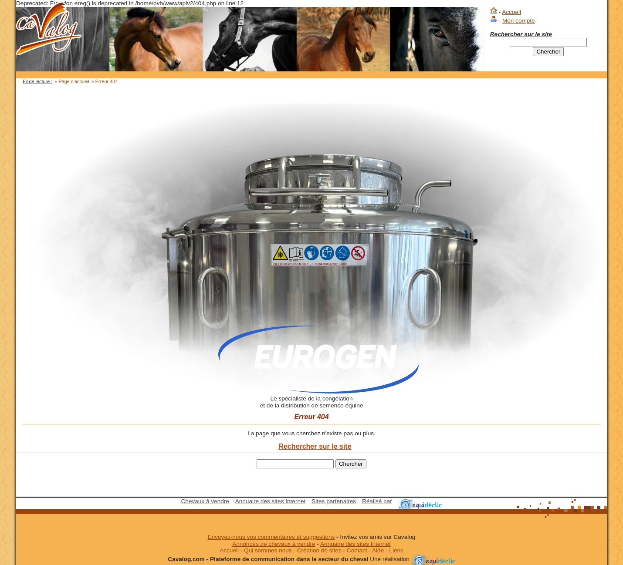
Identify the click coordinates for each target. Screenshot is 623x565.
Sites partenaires (334, 501)
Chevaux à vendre (205, 501)
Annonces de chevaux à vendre (273, 544)
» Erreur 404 (104, 81)
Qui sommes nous (268, 550)
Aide (378, 550)
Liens (396, 550)
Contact (357, 550)
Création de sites (319, 550)
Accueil (511, 12)
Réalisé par (377, 501)
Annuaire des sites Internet (270, 501)
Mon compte (518, 20)
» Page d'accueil (71, 81)
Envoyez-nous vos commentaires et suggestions (271, 537)
